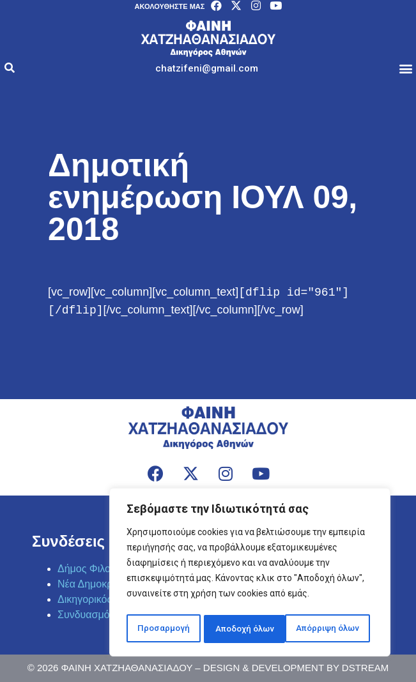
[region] (249, 574)
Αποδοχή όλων (333, 629)
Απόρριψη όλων (245, 629)
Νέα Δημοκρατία (94, 584)
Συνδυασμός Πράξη (102, 614)
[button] (206, 68)
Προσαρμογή (162, 629)
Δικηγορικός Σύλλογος (108, 599)
